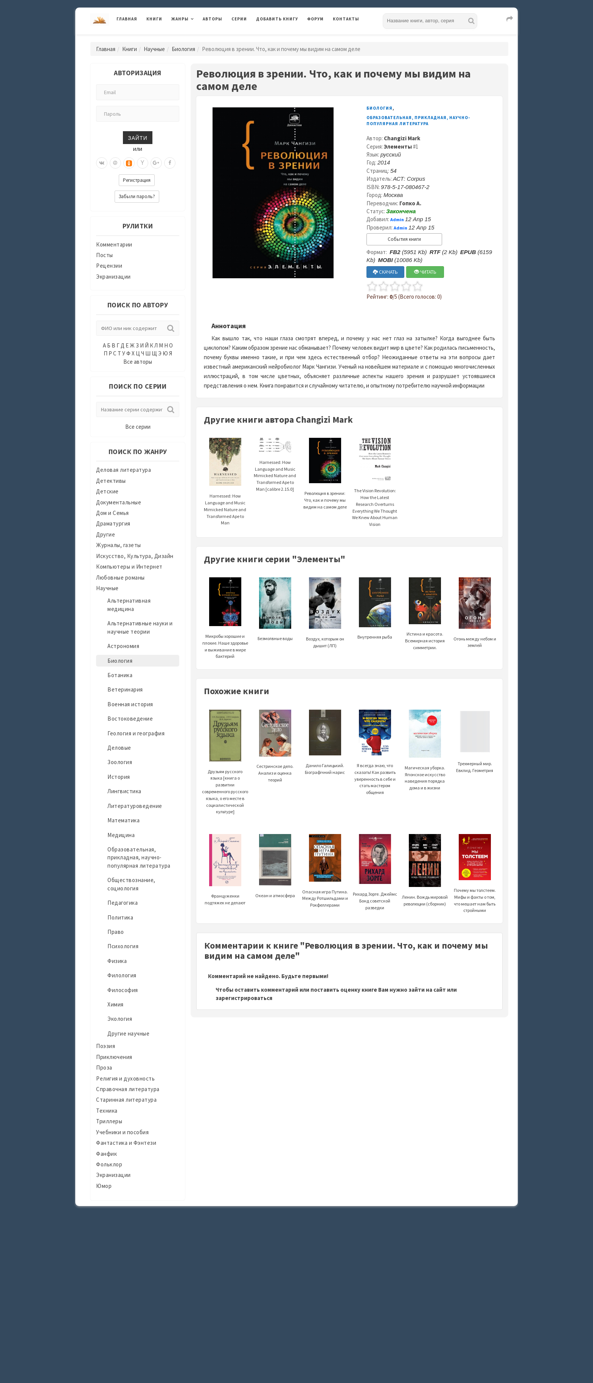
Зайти (137, 137)
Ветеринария (125, 689)
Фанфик (106, 1153)
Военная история (130, 704)
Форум (315, 19)
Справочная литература (128, 1089)
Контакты (346, 19)
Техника (107, 1110)
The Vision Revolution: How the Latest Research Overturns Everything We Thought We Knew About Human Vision (374, 491)
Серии (239, 19)
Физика (117, 960)
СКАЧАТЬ (385, 272)
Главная (126, 19)
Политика (120, 917)
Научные (154, 49)
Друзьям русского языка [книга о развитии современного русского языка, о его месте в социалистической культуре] (225, 773)
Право (115, 931)
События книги (404, 239)
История (118, 776)
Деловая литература (123, 469)
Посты (104, 255)
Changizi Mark (402, 138)
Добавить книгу (277, 19)
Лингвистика (124, 791)
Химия (115, 1004)
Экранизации (113, 276)
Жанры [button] (180, 19)
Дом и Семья (112, 512)
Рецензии (109, 265)
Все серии (138, 426)
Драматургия (113, 523)
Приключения (114, 1057)
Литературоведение (134, 805)
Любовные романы (120, 577)
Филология (122, 975)
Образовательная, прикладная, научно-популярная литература (139, 857)
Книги (154, 19)
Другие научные (128, 1033)
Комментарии (114, 244)
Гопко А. (410, 203)
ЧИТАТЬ (425, 272)
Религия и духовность (125, 1078)
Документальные (118, 502)
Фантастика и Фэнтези (126, 1142)
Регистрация (137, 180)
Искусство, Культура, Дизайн (135, 556)
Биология (183, 49)
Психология (122, 946)
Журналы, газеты (118, 545)
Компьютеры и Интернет (129, 566)
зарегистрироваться (244, 998)
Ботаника (119, 675)
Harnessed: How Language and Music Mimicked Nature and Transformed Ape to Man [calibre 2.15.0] (275, 467)
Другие (105, 534)
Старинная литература (126, 1099)
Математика (123, 820)
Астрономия (123, 646)
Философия (122, 990)
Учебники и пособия (122, 1132)
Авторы (212, 19)
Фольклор (109, 1164)
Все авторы (137, 361)
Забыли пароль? (137, 196)
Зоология (119, 762)
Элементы (398, 146)
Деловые (119, 747)
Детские (107, 491)
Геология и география (136, 733)
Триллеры (109, 1121)
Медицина (121, 835)
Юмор (104, 1185)
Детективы (111, 480)
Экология (119, 1018)
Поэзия (105, 1046)
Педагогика (122, 902)
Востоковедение (130, 718)
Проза (104, 1067)
